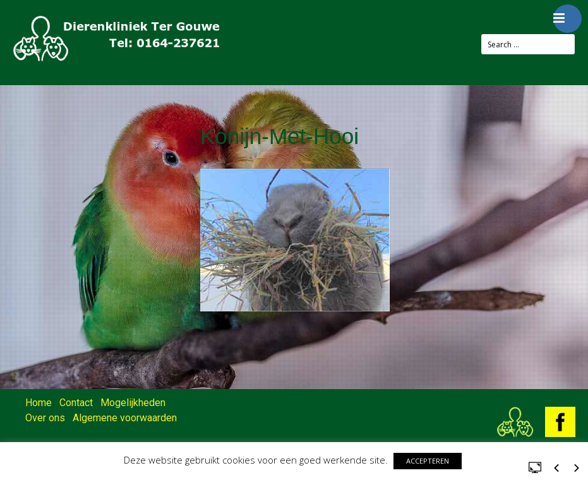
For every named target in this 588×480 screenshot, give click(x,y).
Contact (76, 403)
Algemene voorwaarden (125, 418)
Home (38, 403)
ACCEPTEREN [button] (427, 460)
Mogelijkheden (132, 403)
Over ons (45, 418)
